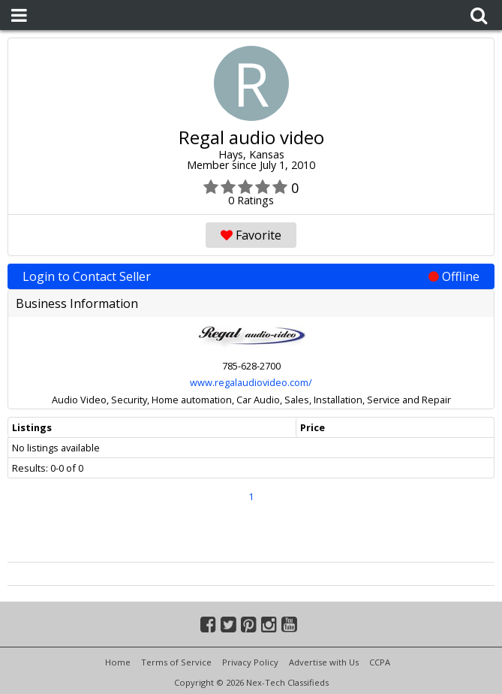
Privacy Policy (250, 662)
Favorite (251, 235)
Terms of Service (176, 662)
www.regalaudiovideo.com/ (251, 382)
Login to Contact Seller (251, 276)
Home (118, 662)
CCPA (379, 662)
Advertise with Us (324, 662)
